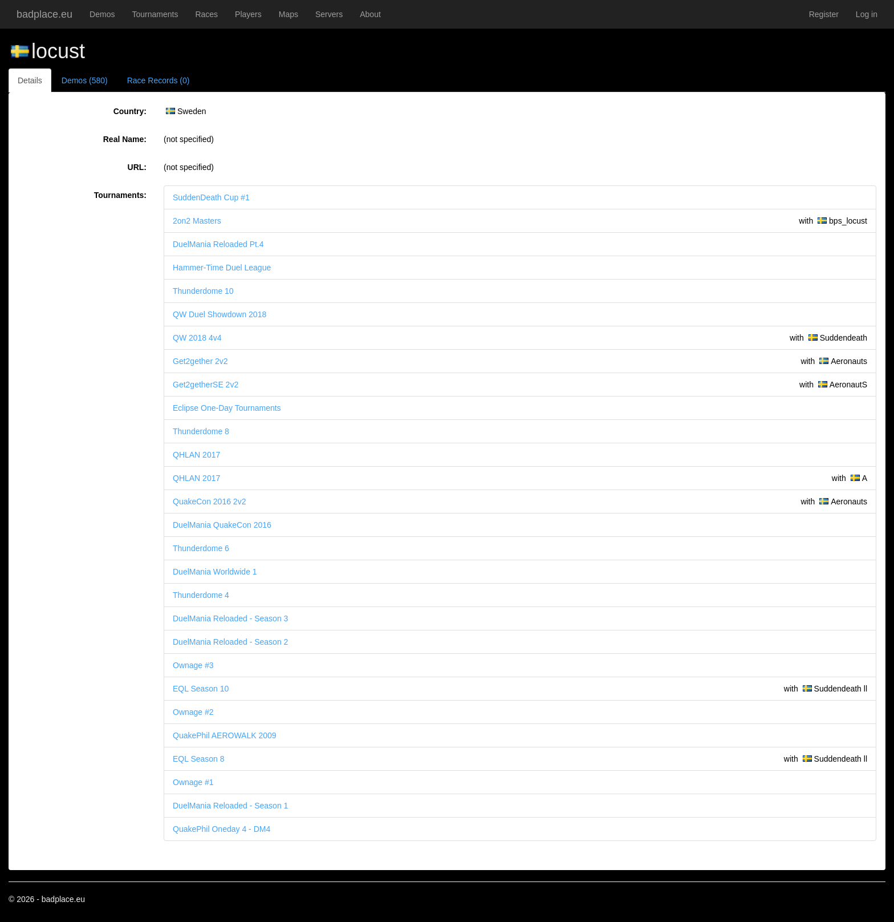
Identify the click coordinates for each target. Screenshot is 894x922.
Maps (288, 14)
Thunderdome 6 (201, 548)
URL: (137, 167)
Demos (102, 14)
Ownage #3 (193, 665)
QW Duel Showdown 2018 (219, 314)
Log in (866, 14)
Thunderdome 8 (201, 431)
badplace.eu (44, 14)
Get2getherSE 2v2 (205, 384)
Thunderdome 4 (201, 595)
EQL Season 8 (199, 758)
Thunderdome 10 (203, 291)
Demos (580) (85, 80)
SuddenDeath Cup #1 (211, 197)
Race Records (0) (158, 80)
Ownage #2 (193, 712)
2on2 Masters (197, 220)
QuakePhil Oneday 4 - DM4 (221, 829)
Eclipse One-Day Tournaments (227, 408)
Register (824, 14)
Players (248, 14)
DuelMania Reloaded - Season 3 (230, 618)
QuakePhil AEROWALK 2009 (225, 735)
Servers (329, 14)
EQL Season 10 (201, 688)
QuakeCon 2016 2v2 (209, 501)
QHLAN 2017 (196, 454)
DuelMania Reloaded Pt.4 (218, 244)
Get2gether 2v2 (200, 361)
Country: (130, 111)
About (370, 14)
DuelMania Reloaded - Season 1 (230, 805)
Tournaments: (120, 195)
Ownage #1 (193, 782)
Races (206, 14)
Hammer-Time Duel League (222, 267)
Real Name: (125, 139)
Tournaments (155, 14)
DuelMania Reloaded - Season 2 (230, 641)
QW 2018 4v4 (197, 337)
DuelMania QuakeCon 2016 (222, 524)
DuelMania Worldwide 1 (215, 571)
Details (30, 80)
